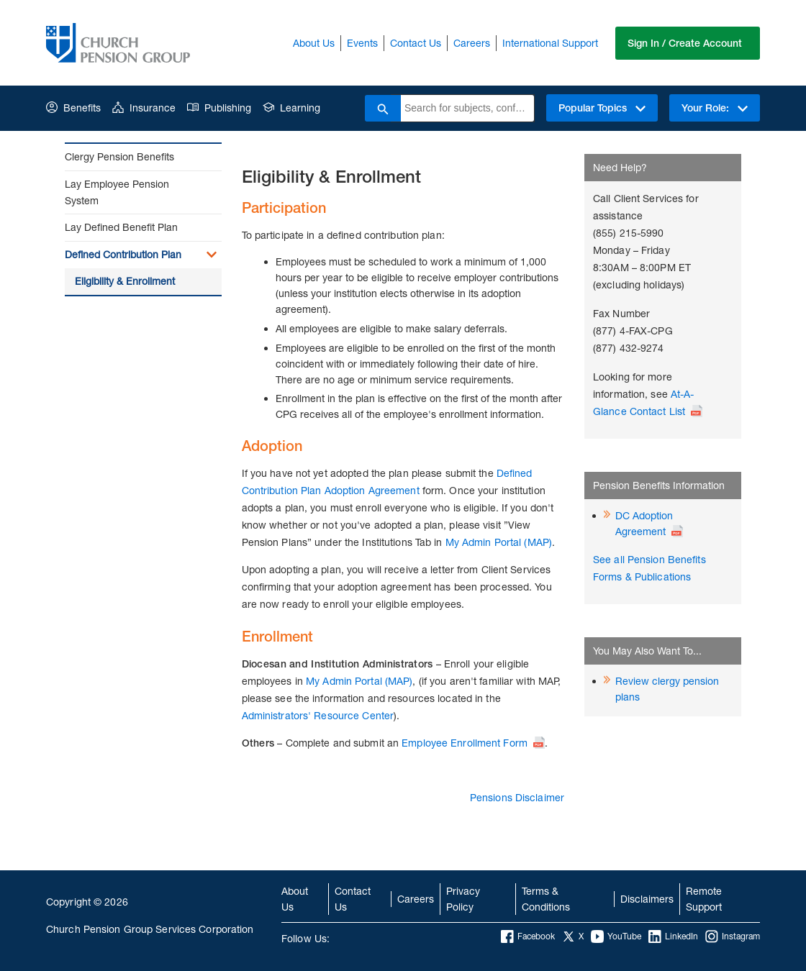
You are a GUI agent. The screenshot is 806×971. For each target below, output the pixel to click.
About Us (314, 43)
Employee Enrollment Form (464, 743)
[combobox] (467, 108)
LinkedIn (673, 936)
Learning (291, 107)
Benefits (73, 107)
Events (362, 43)
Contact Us (415, 43)
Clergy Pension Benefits (119, 156)
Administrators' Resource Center (318, 715)
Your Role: (715, 108)
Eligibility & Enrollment (125, 281)
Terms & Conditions (546, 899)
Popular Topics (602, 108)
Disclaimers (647, 899)
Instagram (732, 936)
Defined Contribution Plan (123, 254)
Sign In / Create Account (685, 43)
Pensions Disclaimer (517, 797)
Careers (471, 43)
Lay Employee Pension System (117, 192)
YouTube (616, 936)
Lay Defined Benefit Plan (121, 227)
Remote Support (704, 899)
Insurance (144, 107)
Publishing (219, 107)
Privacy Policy (463, 899)
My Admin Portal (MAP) (498, 542)
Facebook (528, 936)
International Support (550, 43)
